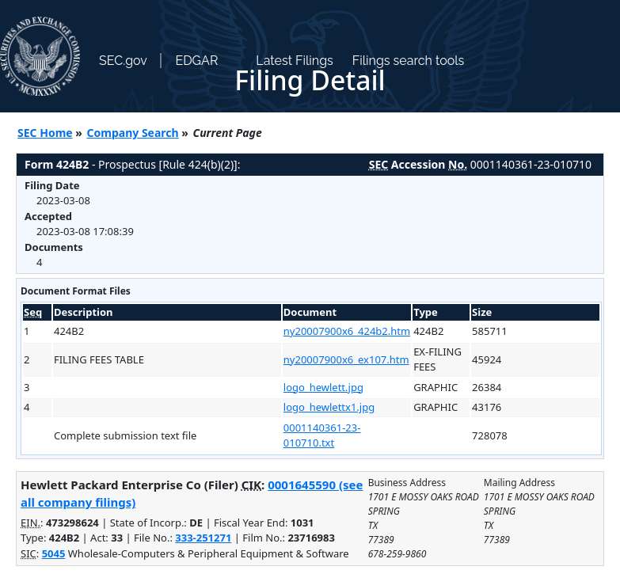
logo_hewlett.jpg (323, 387)
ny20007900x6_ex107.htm (346, 359)
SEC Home (45, 132)
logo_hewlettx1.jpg (329, 407)
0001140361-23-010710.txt (322, 435)
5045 (54, 553)
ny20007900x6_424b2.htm (346, 331)
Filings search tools (408, 60)
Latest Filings (294, 60)
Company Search (133, 132)
